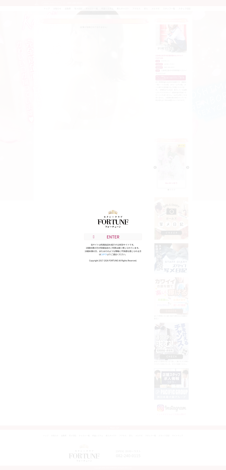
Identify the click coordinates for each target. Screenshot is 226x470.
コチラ (104, 254)
